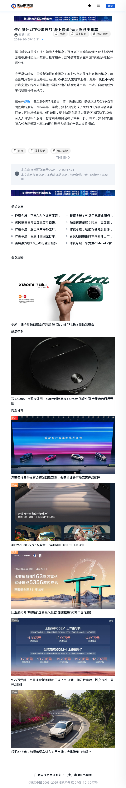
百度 (59, 34)
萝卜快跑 (78, 34)
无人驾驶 (100, 34)
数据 (27, 101)
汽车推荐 (17, 411)
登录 (110, 5)
